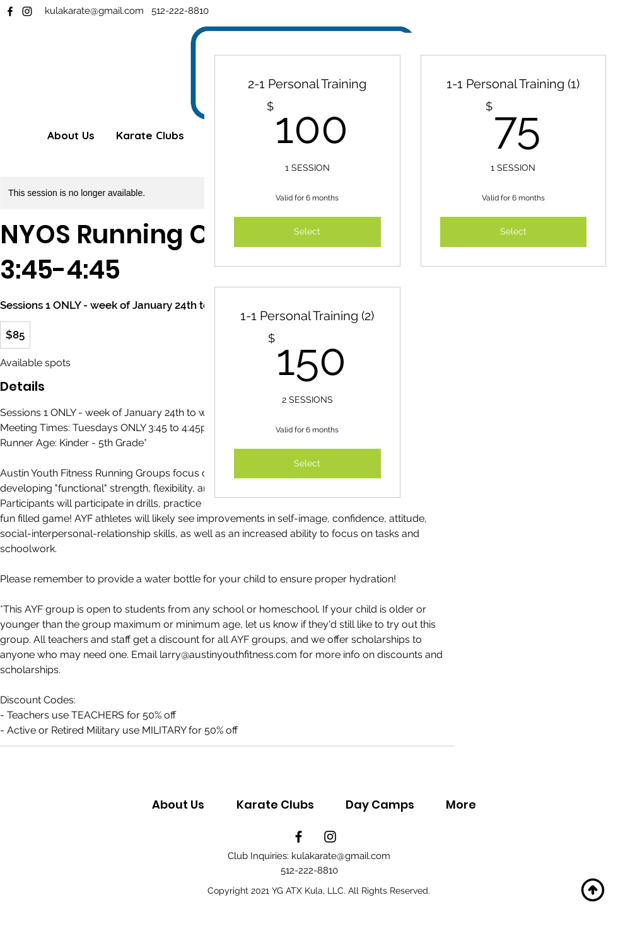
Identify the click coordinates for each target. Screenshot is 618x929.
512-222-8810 (180, 10)
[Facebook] (10, 11)
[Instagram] (27, 11)
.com (136, 10)
